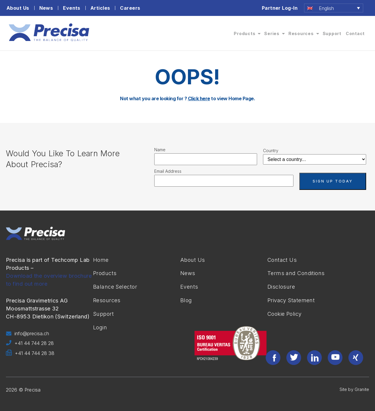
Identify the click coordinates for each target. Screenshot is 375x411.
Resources (301, 33)
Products (244, 33)
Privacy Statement (291, 300)
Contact (355, 33)
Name (159, 149)
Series (272, 33)
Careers (130, 8)
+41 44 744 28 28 (30, 343)
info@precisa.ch (27, 334)
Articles (100, 8)
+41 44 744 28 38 (30, 353)
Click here (199, 98)
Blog (186, 300)
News (46, 8)
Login (100, 327)
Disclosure (281, 287)
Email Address (167, 171)
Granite (362, 389)
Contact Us (282, 260)
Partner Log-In (280, 8)
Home (101, 260)
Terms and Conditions (296, 273)
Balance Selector (115, 287)
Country (270, 150)
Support (332, 33)
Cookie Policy (284, 314)
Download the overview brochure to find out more (49, 280)
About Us (18, 8)
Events (71, 8)
